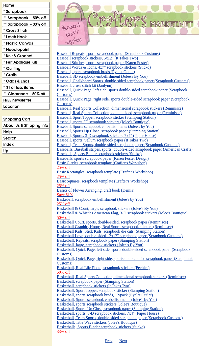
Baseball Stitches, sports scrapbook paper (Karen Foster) (102, 62)
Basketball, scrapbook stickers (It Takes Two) (93, 286)
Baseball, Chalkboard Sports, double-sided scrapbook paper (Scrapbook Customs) (123, 81)
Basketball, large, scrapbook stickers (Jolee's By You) (100, 245)
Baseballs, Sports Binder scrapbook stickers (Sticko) (99, 154)
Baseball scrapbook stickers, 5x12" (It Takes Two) (97, 58)
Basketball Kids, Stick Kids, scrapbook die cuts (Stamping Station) (111, 231)
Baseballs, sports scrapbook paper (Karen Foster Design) (103, 158)
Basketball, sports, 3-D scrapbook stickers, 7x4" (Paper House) (108, 313)
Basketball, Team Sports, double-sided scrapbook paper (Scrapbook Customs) (120, 318)
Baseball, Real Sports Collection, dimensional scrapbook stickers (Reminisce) (120, 108)
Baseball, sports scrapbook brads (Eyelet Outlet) (96, 72)
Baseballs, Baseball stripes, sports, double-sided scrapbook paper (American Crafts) (124, 149)
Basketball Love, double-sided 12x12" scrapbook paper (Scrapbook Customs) (120, 236)
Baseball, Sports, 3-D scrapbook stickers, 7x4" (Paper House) (106, 135)
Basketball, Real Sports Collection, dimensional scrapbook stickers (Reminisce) (121, 277)
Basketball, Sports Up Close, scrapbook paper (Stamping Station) (110, 309)
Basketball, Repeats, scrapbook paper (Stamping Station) (103, 240)
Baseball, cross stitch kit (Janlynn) (84, 85)
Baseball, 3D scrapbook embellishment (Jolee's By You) (102, 76)
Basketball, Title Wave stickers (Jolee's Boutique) (97, 322)
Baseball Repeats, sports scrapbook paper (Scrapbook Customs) (108, 53)
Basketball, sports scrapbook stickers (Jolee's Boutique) (102, 304)
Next (123, 341)
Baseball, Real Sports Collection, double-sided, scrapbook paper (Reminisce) (119, 113)
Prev (108, 341)
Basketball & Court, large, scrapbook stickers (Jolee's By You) (107, 208)
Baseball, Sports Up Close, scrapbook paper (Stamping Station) (108, 131)
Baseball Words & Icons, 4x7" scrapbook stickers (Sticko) (104, 67)
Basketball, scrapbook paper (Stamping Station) (95, 281)
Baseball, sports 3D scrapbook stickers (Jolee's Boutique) (103, 122)
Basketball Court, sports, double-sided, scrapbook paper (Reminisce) (112, 222)
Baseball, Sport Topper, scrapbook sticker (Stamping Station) (106, 117)
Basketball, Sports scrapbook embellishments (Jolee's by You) (107, 299)
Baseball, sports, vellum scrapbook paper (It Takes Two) (102, 140)
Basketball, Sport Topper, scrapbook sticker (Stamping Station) (108, 290)
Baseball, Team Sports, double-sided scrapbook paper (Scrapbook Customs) (118, 145)
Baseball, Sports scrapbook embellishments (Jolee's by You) (105, 126)
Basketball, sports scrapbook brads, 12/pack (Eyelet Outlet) (105, 295)
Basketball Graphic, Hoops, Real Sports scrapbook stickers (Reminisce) (115, 227)
